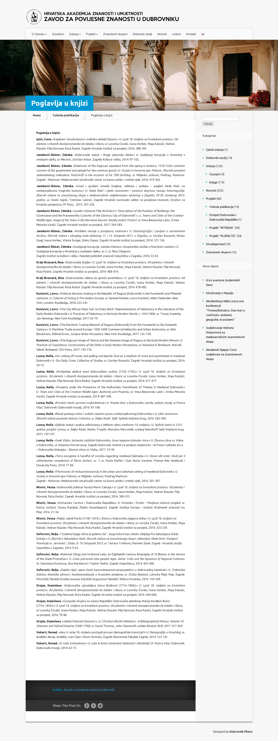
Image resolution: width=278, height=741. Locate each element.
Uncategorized (215, 244)
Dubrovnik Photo (240, 731)
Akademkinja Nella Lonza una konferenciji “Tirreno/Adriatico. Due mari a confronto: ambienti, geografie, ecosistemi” (225, 310)
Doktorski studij (142, 34)
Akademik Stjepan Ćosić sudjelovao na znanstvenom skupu (224, 354)
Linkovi (176, 34)
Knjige (213, 182)
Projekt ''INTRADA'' (221, 227)
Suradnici (58, 34)
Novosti (162, 34)
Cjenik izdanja (215, 149)
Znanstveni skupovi (115, 34)
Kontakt (191, 34)
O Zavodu (39, 34)
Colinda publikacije (66, 115)
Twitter (100, 706)
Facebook (93, 706)
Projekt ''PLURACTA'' (222, 235)
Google (87, 706)
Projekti (92, 34)
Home (37, 115)
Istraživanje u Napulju (219, 293)
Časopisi (214, 174)
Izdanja (75, 34)
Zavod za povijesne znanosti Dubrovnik (89, 689)
